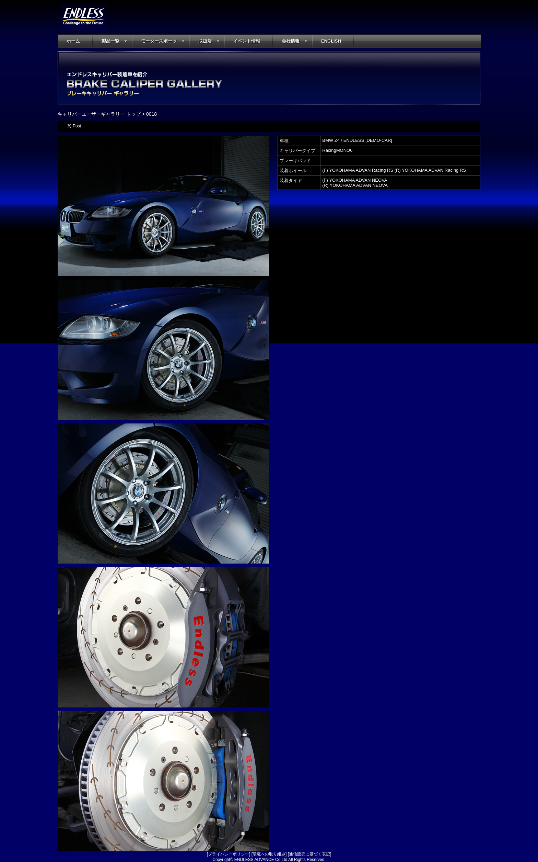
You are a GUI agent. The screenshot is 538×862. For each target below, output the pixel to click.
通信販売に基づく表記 (309, 854)
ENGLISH (331, 41)
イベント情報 (246, 41)
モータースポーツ (163, 41)
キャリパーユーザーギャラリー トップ (99, 114)
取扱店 (209, 41)
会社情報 (294, 41)
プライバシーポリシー (228, 854)
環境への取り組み (269, 854)
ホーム (73, 41)
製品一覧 (114, 41)
